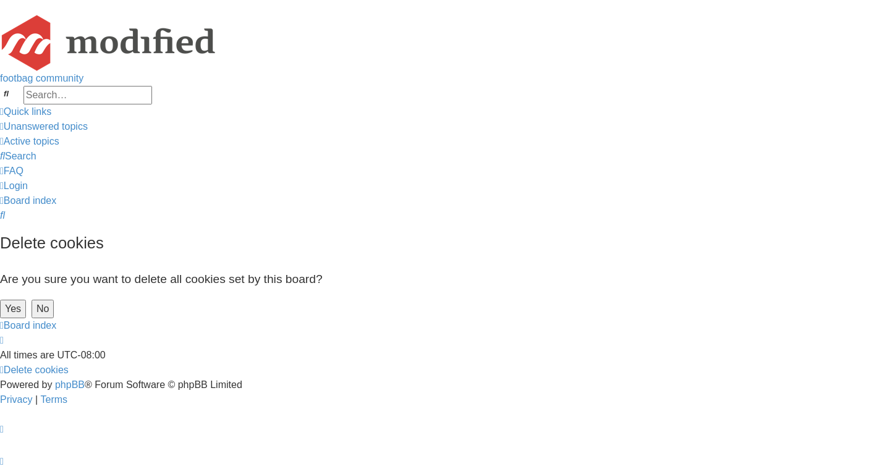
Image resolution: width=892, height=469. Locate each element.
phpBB (70, 384)
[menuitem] (44, 126)
